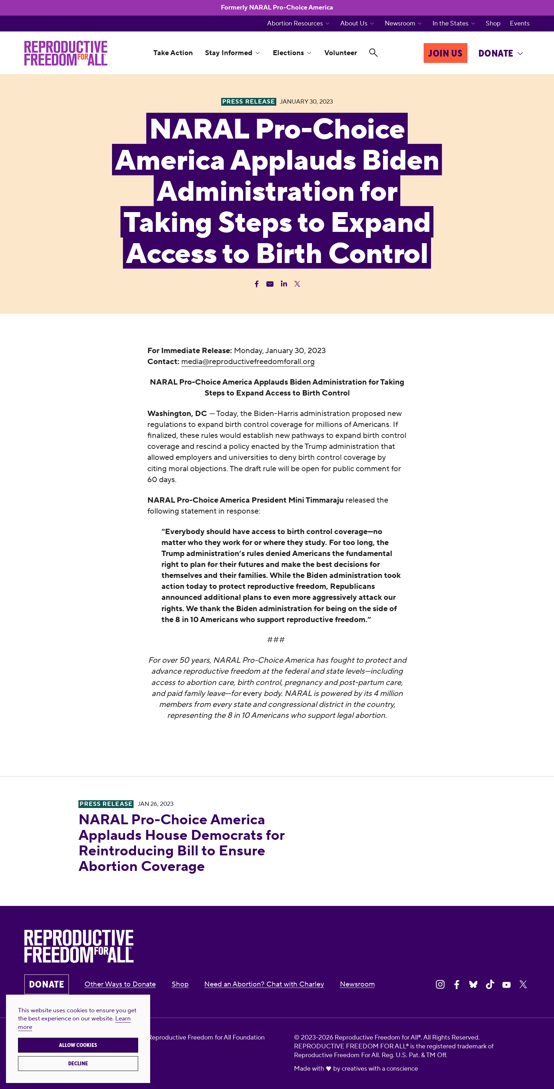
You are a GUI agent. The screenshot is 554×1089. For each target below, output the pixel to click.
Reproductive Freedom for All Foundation (206, 1038)
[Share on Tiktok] (490, 984)
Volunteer (340, 53)
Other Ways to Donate (120, 984)
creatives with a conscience (380, 1069)
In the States (450, 24)
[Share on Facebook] (456, 984)
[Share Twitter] (297, 284)
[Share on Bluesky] (473, 984)
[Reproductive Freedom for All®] (65, 53)
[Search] (373, 53)
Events (520, 24)
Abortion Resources (295, 24)
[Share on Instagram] (440, 984)
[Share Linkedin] (284, 284)
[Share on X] (523, 984)
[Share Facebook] (256, 284)
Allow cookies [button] (78, 1045)
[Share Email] (270, 284)
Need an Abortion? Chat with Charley (264, 984)
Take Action (173, 53)
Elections (288, 53)
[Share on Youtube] (506, 984)
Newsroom (400, 24)
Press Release (105, 804)
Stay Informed (228, 53)
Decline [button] (78, 1063)
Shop (493, 24)
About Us (353, 24)
